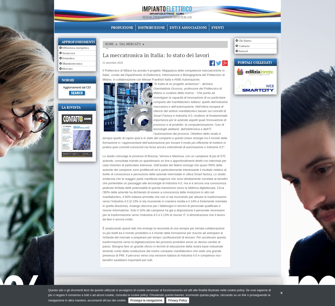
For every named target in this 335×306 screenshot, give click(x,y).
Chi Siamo (245, 40)
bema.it (243, 51)
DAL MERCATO (130, 44)
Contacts (244, 46)
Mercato (67, 68)
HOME (109, 44)
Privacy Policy (177, 300)
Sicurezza (68, 53)
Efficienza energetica (75, 48)
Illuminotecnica (72, 63)
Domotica (68, 58)
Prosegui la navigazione (146, 300)
